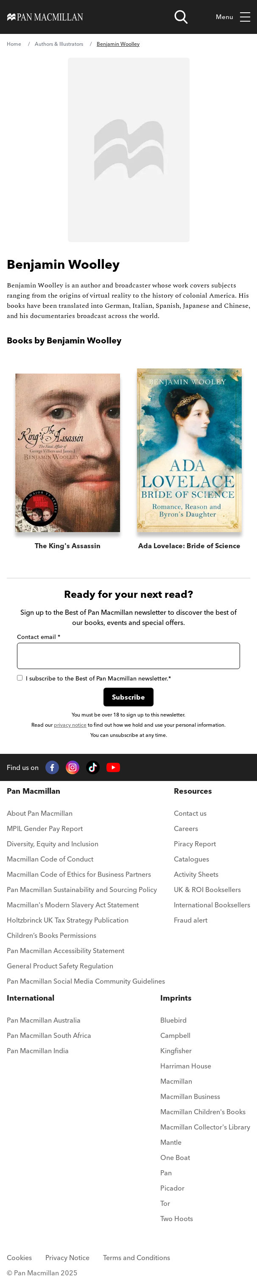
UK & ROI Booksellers (207, 889)
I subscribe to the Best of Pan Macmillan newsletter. (94, 678)
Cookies (19, 1257)
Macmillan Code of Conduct (50, 859)
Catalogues (191, 859)
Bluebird (173, 1020)
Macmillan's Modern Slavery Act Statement (73, 905)
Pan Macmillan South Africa (49, 1035)
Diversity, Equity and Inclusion (52, 844)
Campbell (175, 1035)
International (30, 998)
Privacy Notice (67, 1257)
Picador (172, 1188)
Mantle (171, 1142)
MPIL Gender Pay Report (45, 828)
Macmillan (176, 1081)
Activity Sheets (196, 874)
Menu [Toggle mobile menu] (233, 17)
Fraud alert (190, 920)
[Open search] (181, 17)
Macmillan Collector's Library (205, 1127)
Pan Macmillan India (38, 1050)
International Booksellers (212, 905)
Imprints (176, 998)
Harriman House (185, 1066)
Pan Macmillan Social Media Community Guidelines (86, 981)
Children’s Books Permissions (51, 935)
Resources (193, 791)
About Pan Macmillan (40, 813)
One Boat (175, 1157)
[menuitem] (86, 815)
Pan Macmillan (33, 791)
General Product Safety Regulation (60, 966)
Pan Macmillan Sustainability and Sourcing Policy (82, 889)
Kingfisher (176, 1050)
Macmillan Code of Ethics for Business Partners (79, 874)
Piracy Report (195, 844)
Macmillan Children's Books (203, 1111)
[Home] (45, 16)
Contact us (190, 813)
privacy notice (70, 725)
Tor (165, 1203)
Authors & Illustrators (59, 44)
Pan (166, 1173)
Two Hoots (176, 1218)
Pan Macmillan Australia (44, 1020)
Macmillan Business (190, 1096)
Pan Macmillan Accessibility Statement (65, 950)
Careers (186, 828)
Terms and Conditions (136, 1257)
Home (14, 44)
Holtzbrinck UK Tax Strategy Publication (67, 920)
